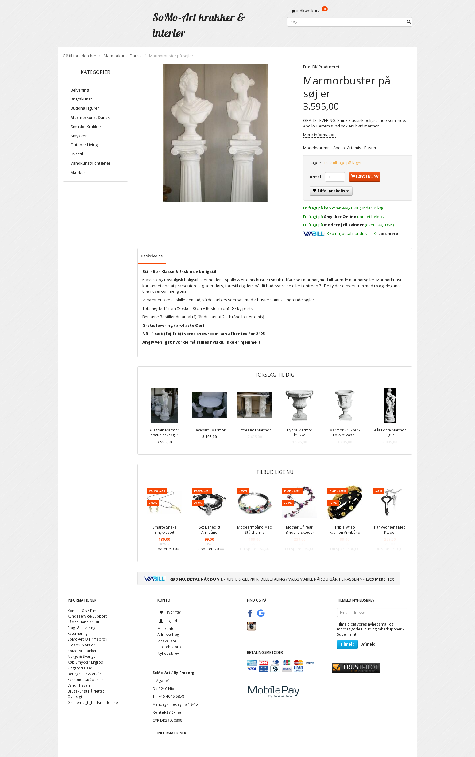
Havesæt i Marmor (209, 429)
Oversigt (75, 696)
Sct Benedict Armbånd (209, 530)
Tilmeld (347, 644)
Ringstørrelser (80, 667)
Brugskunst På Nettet (86, 691)
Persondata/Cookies (86, 679)
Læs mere (388, 233)
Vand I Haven (79, 685)
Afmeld (368, 644)
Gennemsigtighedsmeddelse (93, 702)
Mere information (319, 134)
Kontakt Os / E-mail (84, 610)
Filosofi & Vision (82, 644)
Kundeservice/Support (87, 616)
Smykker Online (340, 216)
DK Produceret (325, 66)
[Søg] (409, 22)
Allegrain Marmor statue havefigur (164, 432)
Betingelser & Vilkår (84, 673)
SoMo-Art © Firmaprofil (88, 639)
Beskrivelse (152, 256)
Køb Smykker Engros (85, 662)
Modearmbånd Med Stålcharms (254, 530)
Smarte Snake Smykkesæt (164, 530)
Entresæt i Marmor (254, 429)
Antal (316, 176)
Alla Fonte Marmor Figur (390, 432)
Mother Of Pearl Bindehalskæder (299, 530)
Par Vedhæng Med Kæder (390, 530)
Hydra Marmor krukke (299, 432)
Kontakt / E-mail (168, 712)
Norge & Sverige (81, 656)
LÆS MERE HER (380, 579)
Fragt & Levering (81, 627)
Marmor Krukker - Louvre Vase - (345, 432)
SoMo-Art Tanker (82, 650)
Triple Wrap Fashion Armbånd (344, 530)
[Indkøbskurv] (349, 11)
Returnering (77, 633)
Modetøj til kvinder (344, 225)
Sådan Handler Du (83, 621)
